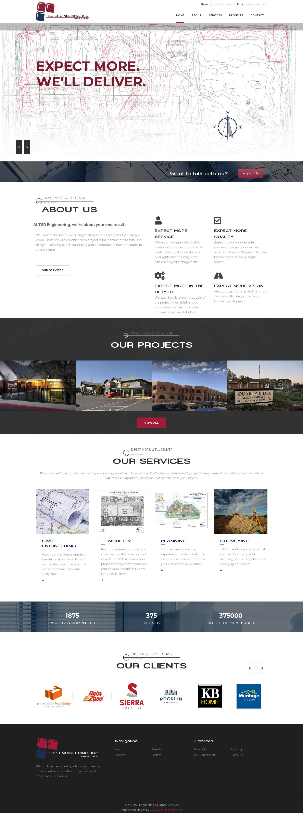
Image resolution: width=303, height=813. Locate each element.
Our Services (52, 270)
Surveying (235, 541)
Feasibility (116, 541)
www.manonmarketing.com (166, 810)
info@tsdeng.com (256, 4)
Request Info (250, 173)
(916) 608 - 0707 (220, 4)
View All (151, 422)
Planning (174, 541)
